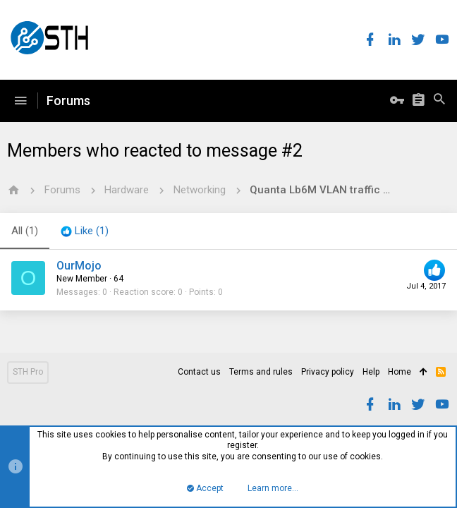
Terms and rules (261, 372)
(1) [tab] (24, 230)
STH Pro (28, 372)
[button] (20, 101)
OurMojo (79, 265)
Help (370, 372)
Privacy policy (327, 372)
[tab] (84, 231)
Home (399, 372)
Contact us (199, 372)
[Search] (439, 100)
